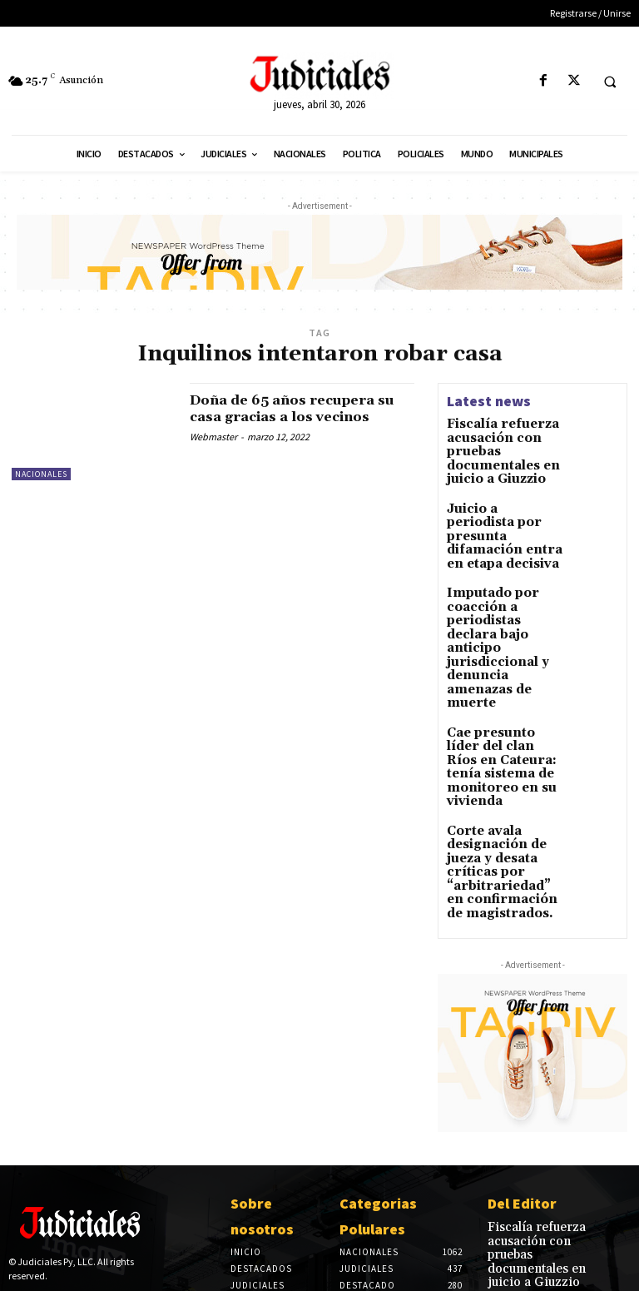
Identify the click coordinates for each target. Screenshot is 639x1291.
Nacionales (41, 474)
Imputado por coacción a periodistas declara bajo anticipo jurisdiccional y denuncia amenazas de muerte (499, 592)
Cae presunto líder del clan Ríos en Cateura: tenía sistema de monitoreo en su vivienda (504, 675)
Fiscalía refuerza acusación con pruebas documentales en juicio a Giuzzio (540, 1110)
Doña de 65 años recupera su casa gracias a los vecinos (301, 408)
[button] (610, 81)
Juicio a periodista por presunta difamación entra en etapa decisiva (500, 514)
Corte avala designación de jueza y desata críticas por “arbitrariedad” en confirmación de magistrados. (502, 753)
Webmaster (213, 436)
